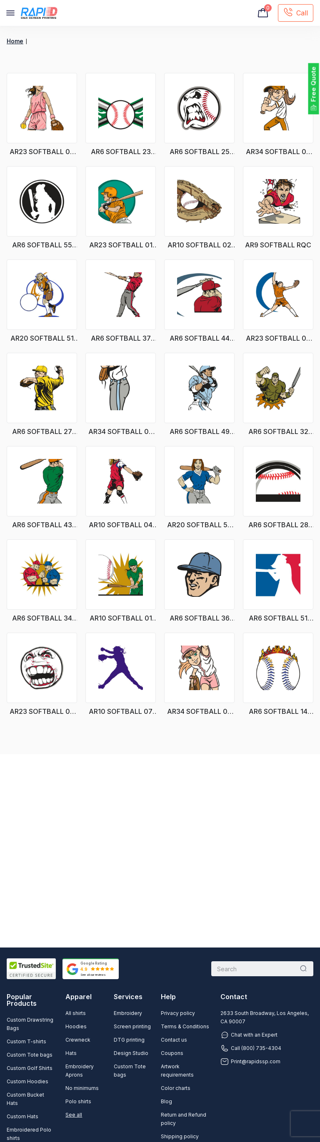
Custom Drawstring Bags (30, 1024)
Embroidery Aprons (79, 1070)
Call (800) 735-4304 (250, 1048)
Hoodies (76, 1026)
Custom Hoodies (27, 1081)
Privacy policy (178, 1013)
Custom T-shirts (26, 1041)
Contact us (174, 1040)
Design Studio (131, 1053)
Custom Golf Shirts (29, 1068)
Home (15, 41)
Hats (71, 1053)
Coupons (172, 1053)
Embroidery (128, 1013)
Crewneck (77, 1040)
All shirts (75, 1013)
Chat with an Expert (249, 1035)
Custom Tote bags (29, 1055)
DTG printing (129, 1040)
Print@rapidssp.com (250, 1061)
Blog (166, 1101)
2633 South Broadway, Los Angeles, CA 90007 (264, 1017)
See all (73, 1115)
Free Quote (314, 84)
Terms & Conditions (185, 1026)
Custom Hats (22, 1116)
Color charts (175, 1088)
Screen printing (132, 1026)
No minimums (82, 1088)
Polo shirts (78, 1101)
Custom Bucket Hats (25, 1099)
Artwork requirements (177, 1070)
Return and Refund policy (183, 1119)
